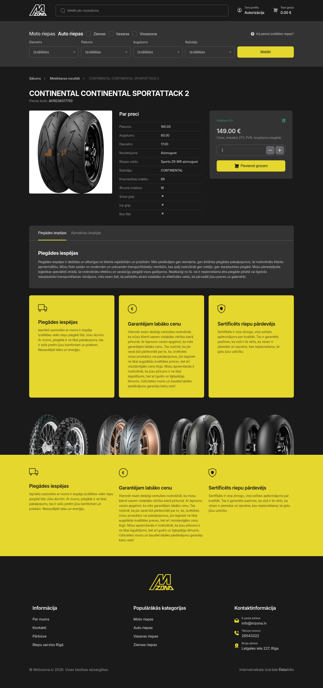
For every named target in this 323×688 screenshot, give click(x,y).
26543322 (250, 636)
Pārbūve (39, 636)
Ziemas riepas (145, 644)
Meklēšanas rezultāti (65, 78)
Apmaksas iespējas (86, 233)
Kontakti (39, 627)
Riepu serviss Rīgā (48, 644)
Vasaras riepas (145, 636)
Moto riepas (143, 619)
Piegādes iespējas (52, 233)
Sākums (35, 78)
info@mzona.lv (254, 623)
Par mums (41, 619)
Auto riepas (143, 627)
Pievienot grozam (251, 166)
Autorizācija (254, 12)
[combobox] (33, 52)
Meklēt (265, 52)
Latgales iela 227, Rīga (260, 648)
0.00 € (285, 12)
